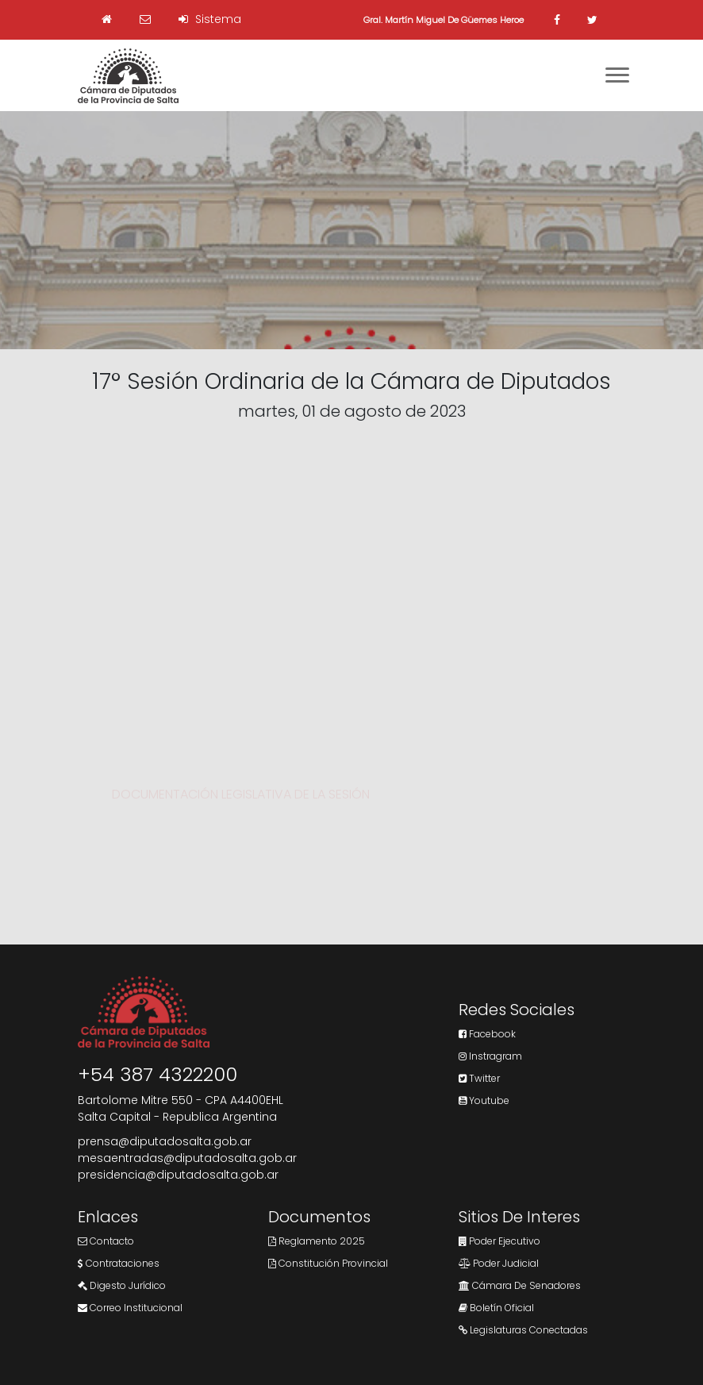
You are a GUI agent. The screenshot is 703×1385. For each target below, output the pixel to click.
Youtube (484, 1100)
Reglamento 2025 (316, 1241)
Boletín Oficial (496, 1307)
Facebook (487, 1034)
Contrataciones (118, 1263)
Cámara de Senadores (520, 1285)
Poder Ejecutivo (499, 1241)
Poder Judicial (499, 1263)
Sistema (210, 19)
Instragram (490, 1056)
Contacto (106, 1241)
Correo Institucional (130, 1307)
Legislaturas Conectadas (523, 1330)
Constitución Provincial (328, 1263)
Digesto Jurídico (122, 1285)
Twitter (479, 1078)
